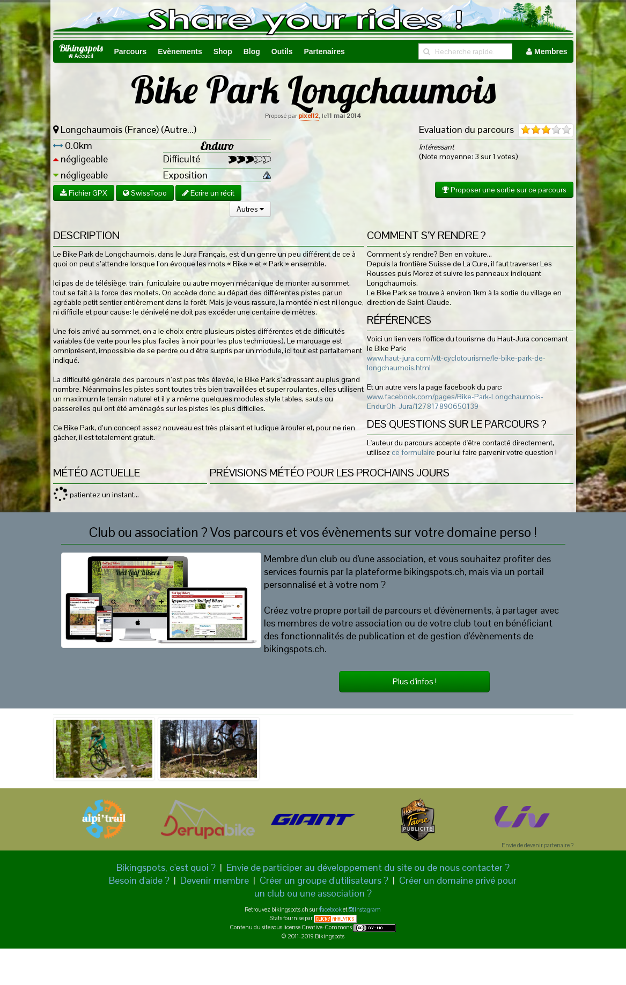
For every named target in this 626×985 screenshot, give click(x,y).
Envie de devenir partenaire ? (537, 845)
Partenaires (324, 51)
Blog (252, 51)
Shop (222, 51)
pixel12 (309, 115)
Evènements (180, 51)
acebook (332, 909)
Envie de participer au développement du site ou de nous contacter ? (368, 867)
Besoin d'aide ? (139, 880)
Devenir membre (214, 880)
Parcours (130, 51)
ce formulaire (413, 452)
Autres (250, 209)
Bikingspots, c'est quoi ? (166, 867)
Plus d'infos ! (415, 681)
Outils (282, 51)
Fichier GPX (83, 193)
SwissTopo (145, 193)
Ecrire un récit (208, 193)
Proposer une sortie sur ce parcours (504, 190)
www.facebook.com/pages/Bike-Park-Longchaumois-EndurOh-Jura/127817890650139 (455, 401)
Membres (546, 51)
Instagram (367, 909)
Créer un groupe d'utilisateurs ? (324, 880)
